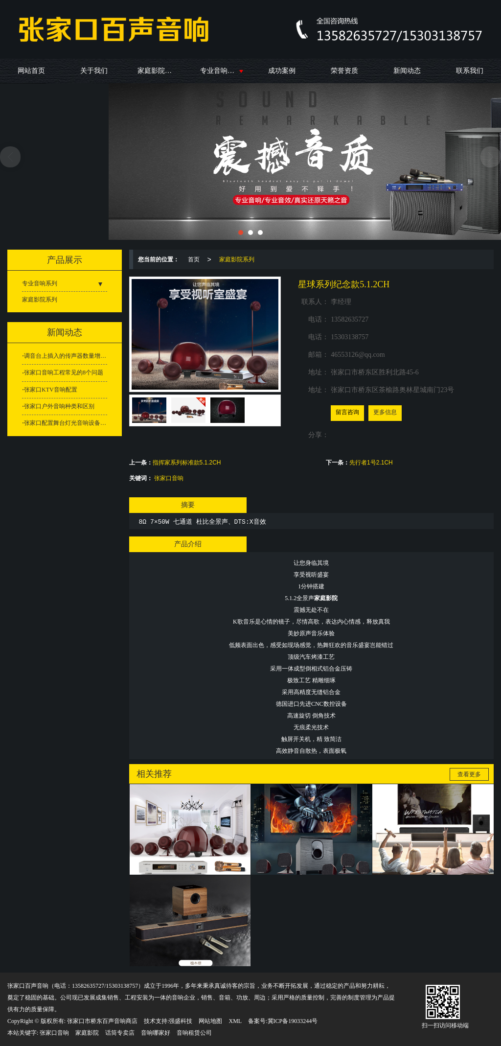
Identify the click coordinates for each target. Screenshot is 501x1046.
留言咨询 (347, 412)
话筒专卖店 (120, 1032)
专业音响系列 (220, 70)
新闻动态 (407, 70)
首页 (194, 259)
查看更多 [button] (469, 774)
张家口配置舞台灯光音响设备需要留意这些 (65, 422)
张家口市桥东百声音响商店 (102, 1021)
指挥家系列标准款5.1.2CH (187, 462)
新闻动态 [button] (64, 332)
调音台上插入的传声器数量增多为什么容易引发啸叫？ (65, 355)
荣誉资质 (344, 70)
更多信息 (385, 412)
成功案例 (282, 70)
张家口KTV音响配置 (50, 389)
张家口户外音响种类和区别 (59, 406)
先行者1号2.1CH (371, 462)
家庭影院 (87, 1032)
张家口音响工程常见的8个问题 (63, 372)
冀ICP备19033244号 (293, 1021)
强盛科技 (180, 1021)
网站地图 (210, 1021)
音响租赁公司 (194, 1032)
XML (235, 1021)
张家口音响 (168, 478)
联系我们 (469, 70)
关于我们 (94, 70)
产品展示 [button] (64, 260)
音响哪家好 (155, 1032)
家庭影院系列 (158, 70)
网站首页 (31, 70)
